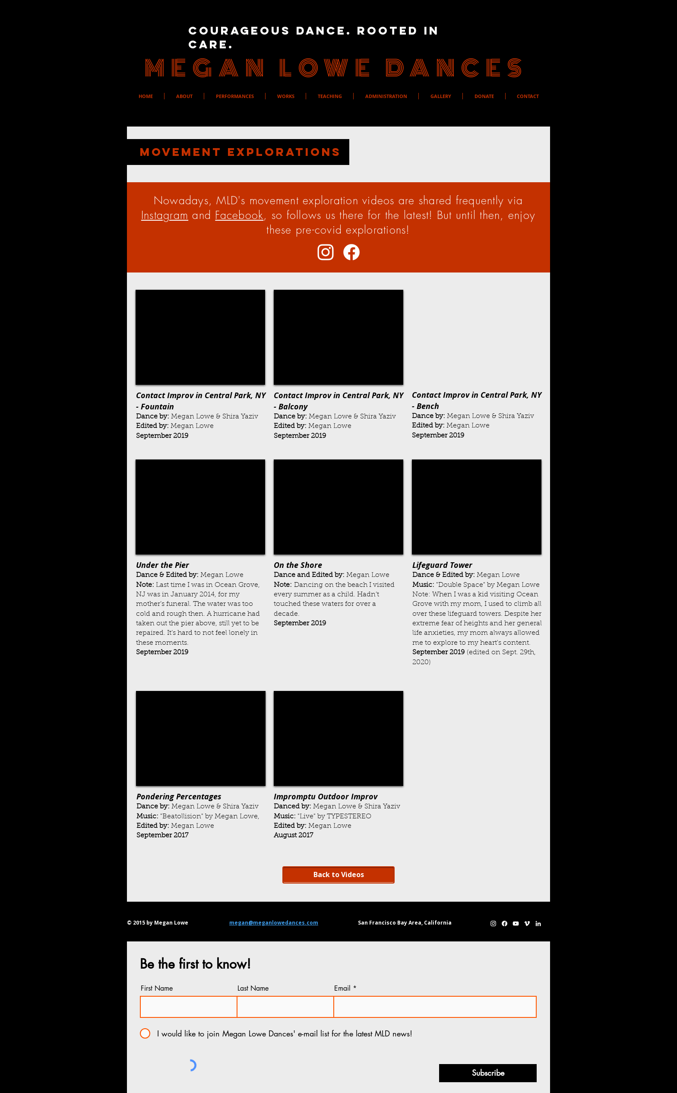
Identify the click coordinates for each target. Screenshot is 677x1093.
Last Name (253, 988)
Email (342, 988)
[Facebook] (351, 252)
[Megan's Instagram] (325, 252)
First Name (157, 988)
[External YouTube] (200, 337)
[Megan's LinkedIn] (538, 923)
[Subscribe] (488, 1073)
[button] (184, 96)
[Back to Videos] (338, 875)
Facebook (239, 215)
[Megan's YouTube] (515, 923)
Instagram (164, 215)
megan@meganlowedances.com (273, 922)
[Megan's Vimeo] (527, 923)
